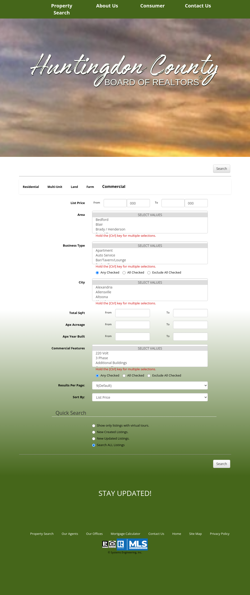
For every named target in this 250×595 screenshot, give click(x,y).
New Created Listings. (110, 432)
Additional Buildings (150, 362)
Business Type (74, 245)
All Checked (133, 272)
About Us (107, 5)
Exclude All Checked (164, 272)
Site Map (195, 533)
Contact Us (198, 5)
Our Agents (70, 533)
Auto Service (150, 255)
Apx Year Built (74, 336)
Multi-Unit (54, 187)
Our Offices (94, 533)
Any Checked (107, 272)
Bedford (150, 219)
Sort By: (79, 397)
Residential (31, 187)
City (82, 282)
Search (221, 168)
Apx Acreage (75, 324)
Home (176, 533)
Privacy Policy (220, 533)
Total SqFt (77, 313)
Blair (150, 224)
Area (81, 214)
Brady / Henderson (150, 229)
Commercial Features (68, 348)
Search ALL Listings (108, 445)
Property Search (61, 9)
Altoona (150, 296)
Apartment (150, 250)
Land (74, 187)
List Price (78, 203)
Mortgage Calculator (125, 533)
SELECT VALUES (150, 214)
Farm (90, 187)
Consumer (152, 5)
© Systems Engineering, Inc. (125, 552)
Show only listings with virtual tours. (120, 425)
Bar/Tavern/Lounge (150, 260)
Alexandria (150, 287)
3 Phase (150, 358)
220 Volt (150, 353)
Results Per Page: (71, 385)
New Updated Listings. (110, 438)
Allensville (150, 292)
